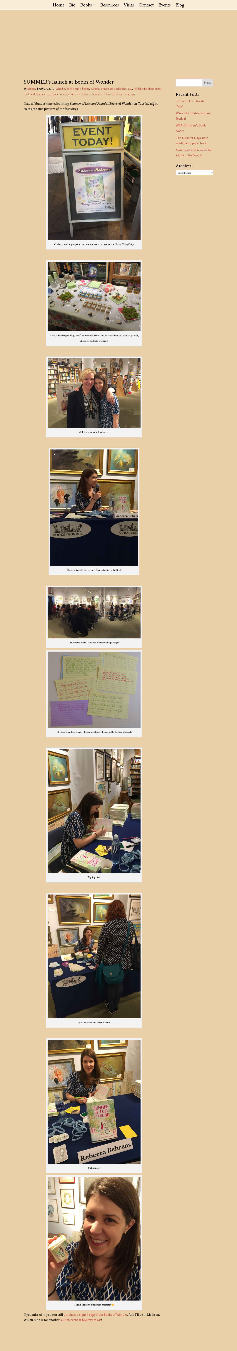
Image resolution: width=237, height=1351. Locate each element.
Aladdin (60, 88)
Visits (129, 6)
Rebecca (31, 88)
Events (164, 6)
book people (73, 88)
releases (64, 94)
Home (58, 6)
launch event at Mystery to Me (80, 1320)
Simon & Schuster (81, 94)
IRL (130, 88)
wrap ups (130, 94)
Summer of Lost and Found (107, 94)
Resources (109, 6)
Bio (72, 6)
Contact (146, 6)
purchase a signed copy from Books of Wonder (95, 1314)
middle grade (38, 94)
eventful (95, 88)
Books (86, 6)
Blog (180, 6)
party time (53, 94)
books (85, 88)
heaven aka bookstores (113, 88)
